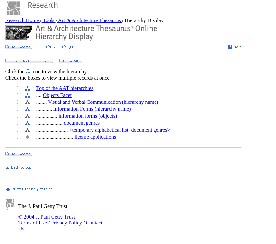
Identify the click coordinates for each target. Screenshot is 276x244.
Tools (49, 20)
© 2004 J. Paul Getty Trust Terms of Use (46, 219)
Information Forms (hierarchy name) (92, 109)
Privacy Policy (66, 222)
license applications (95, 137)
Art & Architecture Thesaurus (89, 20)
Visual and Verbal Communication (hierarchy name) (103, 102)
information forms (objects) (87, 116)
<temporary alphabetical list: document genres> (119, 130)
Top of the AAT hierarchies (64, 88)
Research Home (22, 20)
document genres (82, 123)
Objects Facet (57, 95)
